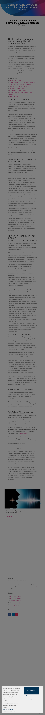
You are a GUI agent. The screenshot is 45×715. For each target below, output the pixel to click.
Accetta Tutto (31, 690)
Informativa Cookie (8, 709)
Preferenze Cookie (31, 696)
